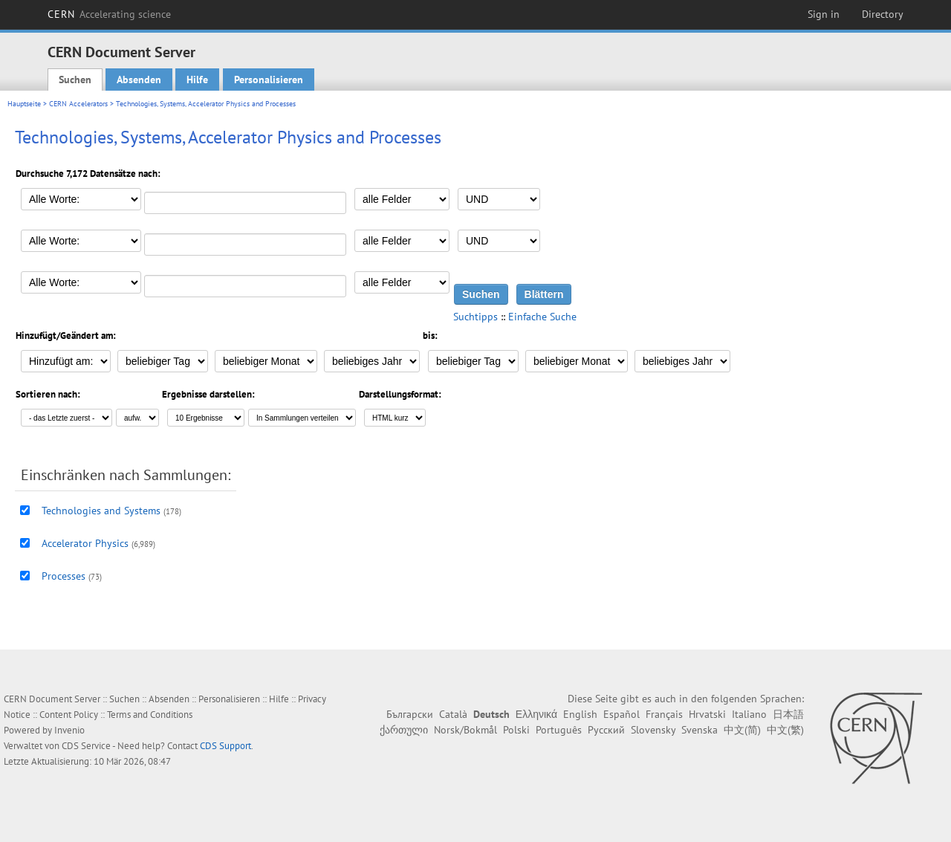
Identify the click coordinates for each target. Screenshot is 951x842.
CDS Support (225, 745)
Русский (606, 729)
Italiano (749, 714)
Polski (516, 729)
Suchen (75, 79)
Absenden (139, 79)
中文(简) (742, 729)
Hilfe (197, 79)
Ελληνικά (536, 714)
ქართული (404, 729)
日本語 (788, 714)
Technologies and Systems (101, 510)
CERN (109, 14)
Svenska (699, 729)
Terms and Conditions (149, 714)
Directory (882, 14)
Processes (63, 576)
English (580, 714)
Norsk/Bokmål (465, 729)
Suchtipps (475, 316)
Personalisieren (268, 79)
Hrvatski (707, 714)
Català (453, 714)
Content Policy (68, 714)
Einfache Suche (542, 316)
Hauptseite (24, 104)
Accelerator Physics (85, 543)
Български (409, 714)
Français (664, 714)
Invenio (69, 730)
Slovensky (653, 729)
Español (621, 714)
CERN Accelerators (78, 104)
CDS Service (86, 745)
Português (559, 729)
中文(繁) (785, 729)
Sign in (824, 14)
